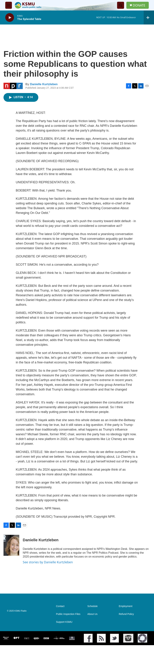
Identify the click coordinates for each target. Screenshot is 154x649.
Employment (125, 606)
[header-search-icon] (120, 5)
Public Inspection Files (68, 614)
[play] (9, 18)
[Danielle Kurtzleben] (11, 545)
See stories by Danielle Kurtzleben (48, 562)
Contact (60, 606)
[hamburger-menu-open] (8, 5)
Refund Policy (126, 614)
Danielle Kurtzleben (44, 84)
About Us (92, 614)
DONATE (139, 5)
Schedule (92, 606)
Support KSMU (64, 622)
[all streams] (149, 17)
